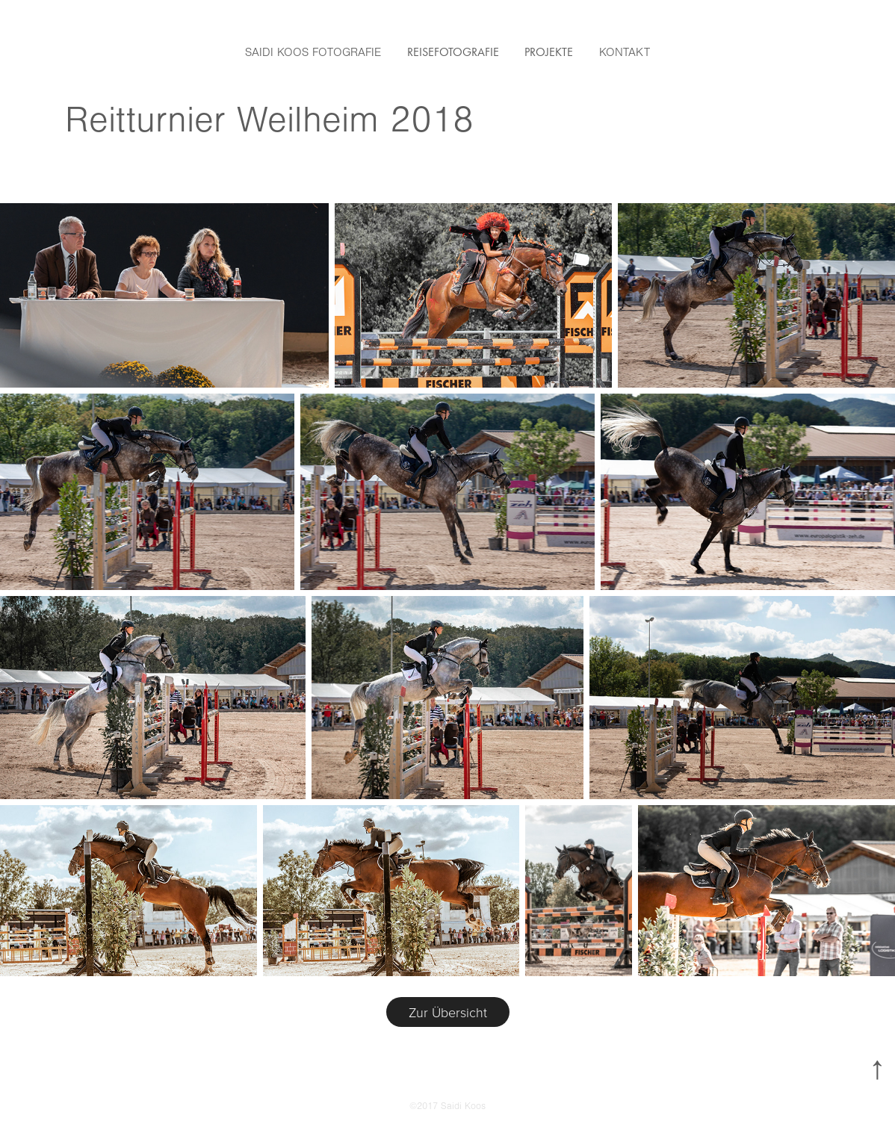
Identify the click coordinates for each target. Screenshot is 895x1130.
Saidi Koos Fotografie (313, 52)
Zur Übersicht (448, 1012)
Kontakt (624, 52)
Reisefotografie (453, 52)
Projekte (548, 52)
